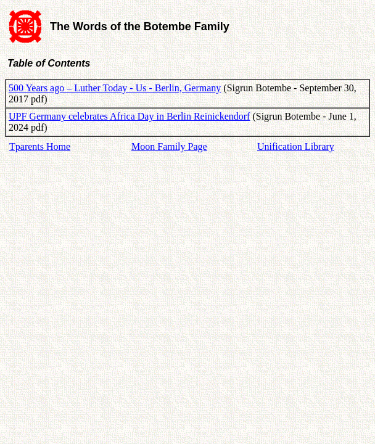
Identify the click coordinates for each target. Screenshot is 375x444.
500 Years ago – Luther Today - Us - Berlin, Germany (115, 88)
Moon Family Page (169, 146)
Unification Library (295, 146)
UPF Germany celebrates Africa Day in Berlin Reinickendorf (129, 116)
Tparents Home (39, 146)
